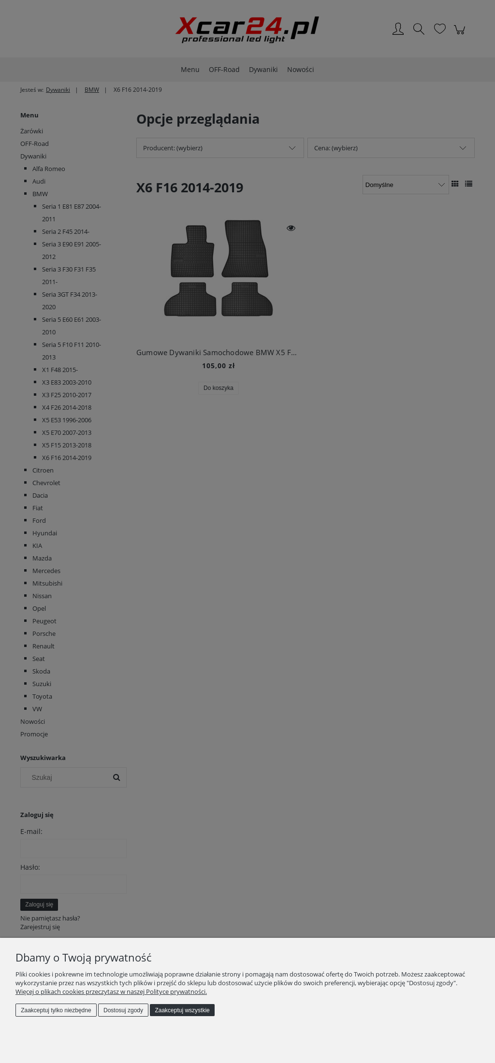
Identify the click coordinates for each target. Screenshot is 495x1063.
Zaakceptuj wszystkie (182, 1010)
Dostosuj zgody (123, 1010)
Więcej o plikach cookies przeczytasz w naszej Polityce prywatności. (111, 991)
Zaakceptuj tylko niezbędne (56, 1010)
